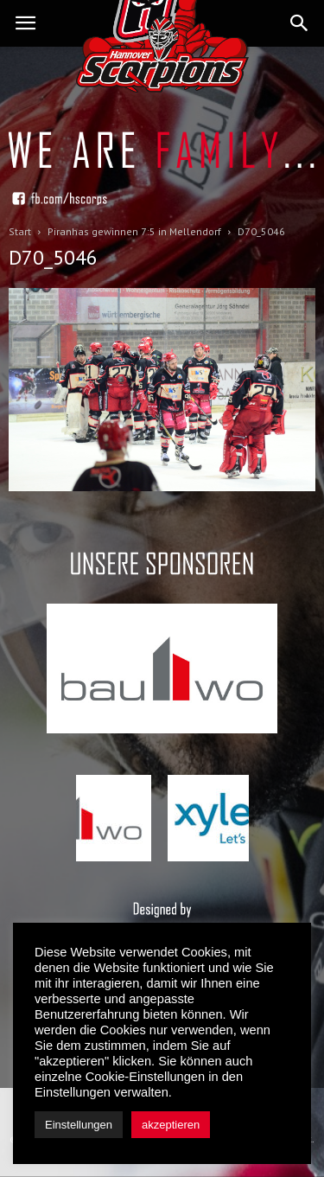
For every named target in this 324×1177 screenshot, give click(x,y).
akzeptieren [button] (171, 1124)
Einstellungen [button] (78, 1124)
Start (20, 231)
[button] (300, 23)
